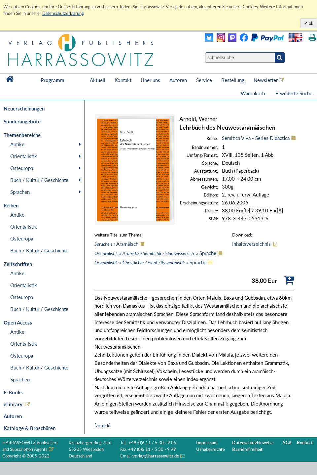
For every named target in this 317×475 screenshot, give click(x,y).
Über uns (150, 80)
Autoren (178, 80)
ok (310, 23)
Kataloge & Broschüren (29, 428)
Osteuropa (21, 168)
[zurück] (102, 425)
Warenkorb (253, 93)
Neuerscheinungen (24, 108)
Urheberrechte (210, 449)
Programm (52, 80)
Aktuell (97, 80)
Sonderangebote (22, 121)
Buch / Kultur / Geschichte (39, 180)
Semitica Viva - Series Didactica (256, 138)
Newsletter (266, 80)
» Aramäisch (116, 244)
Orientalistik (23, 156)
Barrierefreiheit (247, 449)
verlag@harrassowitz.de (155, 455)
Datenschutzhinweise (252, 442)
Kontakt (123, 80)
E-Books (13, 392)
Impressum (207, 442)
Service (204, 80)
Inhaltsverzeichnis (251, 244)
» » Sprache (155, 253)
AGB (286, 442)
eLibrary (13, 404)
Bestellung (232, 80)
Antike (17, 144)
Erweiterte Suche (293, 93)
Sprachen (20, 192)
